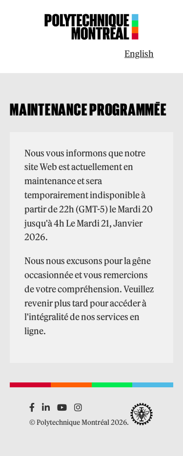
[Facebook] (32, 407)
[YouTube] (62, 407)
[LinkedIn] (46, 407)
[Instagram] (78, 407)
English (139, 53)
